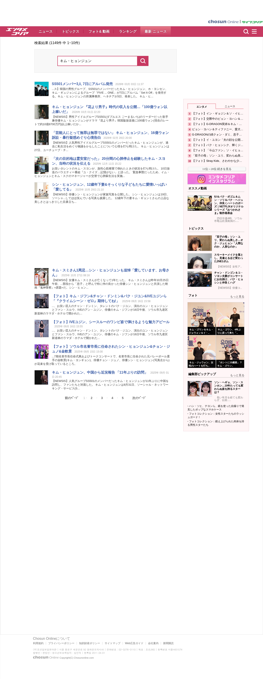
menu (256, 32)
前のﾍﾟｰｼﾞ (72, 398)
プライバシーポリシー (61, 643)
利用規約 (38, 643)
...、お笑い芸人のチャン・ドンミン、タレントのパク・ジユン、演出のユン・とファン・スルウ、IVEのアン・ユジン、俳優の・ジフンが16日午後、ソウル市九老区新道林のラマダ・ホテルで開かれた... (101, 309)
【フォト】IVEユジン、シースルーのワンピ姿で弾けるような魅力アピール (111, 322)
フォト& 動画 (98, 31)
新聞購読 (168, 643)
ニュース (46, 31)
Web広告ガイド (134, 643)
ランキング (127, 31)
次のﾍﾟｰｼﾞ (139, 398)
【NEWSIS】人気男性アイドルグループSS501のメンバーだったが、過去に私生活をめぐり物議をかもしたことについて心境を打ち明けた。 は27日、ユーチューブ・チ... (101, 146)
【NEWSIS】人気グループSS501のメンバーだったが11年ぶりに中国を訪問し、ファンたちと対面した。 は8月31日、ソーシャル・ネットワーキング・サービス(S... (110, 384)
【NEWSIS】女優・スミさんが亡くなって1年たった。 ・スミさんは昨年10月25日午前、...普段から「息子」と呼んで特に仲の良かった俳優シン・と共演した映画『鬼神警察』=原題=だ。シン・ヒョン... (101, 283)
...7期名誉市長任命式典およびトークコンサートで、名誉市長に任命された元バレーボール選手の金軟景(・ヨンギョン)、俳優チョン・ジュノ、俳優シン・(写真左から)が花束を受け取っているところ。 (102, 360)
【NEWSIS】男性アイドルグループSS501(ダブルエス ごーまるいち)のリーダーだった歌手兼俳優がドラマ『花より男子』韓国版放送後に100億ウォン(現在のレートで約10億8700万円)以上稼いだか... (101, 120)
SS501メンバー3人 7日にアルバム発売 (82, 84)
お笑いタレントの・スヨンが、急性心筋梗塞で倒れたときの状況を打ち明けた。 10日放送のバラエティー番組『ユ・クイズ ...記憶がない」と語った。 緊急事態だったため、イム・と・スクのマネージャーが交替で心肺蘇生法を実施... (102, 172)
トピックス (70, 31)
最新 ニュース (155, 31)
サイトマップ (112, 643)
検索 (246, 32)
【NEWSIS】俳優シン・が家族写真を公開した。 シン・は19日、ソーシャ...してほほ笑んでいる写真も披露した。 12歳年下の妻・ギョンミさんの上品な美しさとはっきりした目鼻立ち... (101, 198)
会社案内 (153, 643)
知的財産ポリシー (89, 643)
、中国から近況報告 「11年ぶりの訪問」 (100, 372)
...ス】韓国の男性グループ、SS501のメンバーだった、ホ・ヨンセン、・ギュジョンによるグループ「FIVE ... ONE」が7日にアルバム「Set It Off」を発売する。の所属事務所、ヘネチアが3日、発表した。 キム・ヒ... (110, 92)
